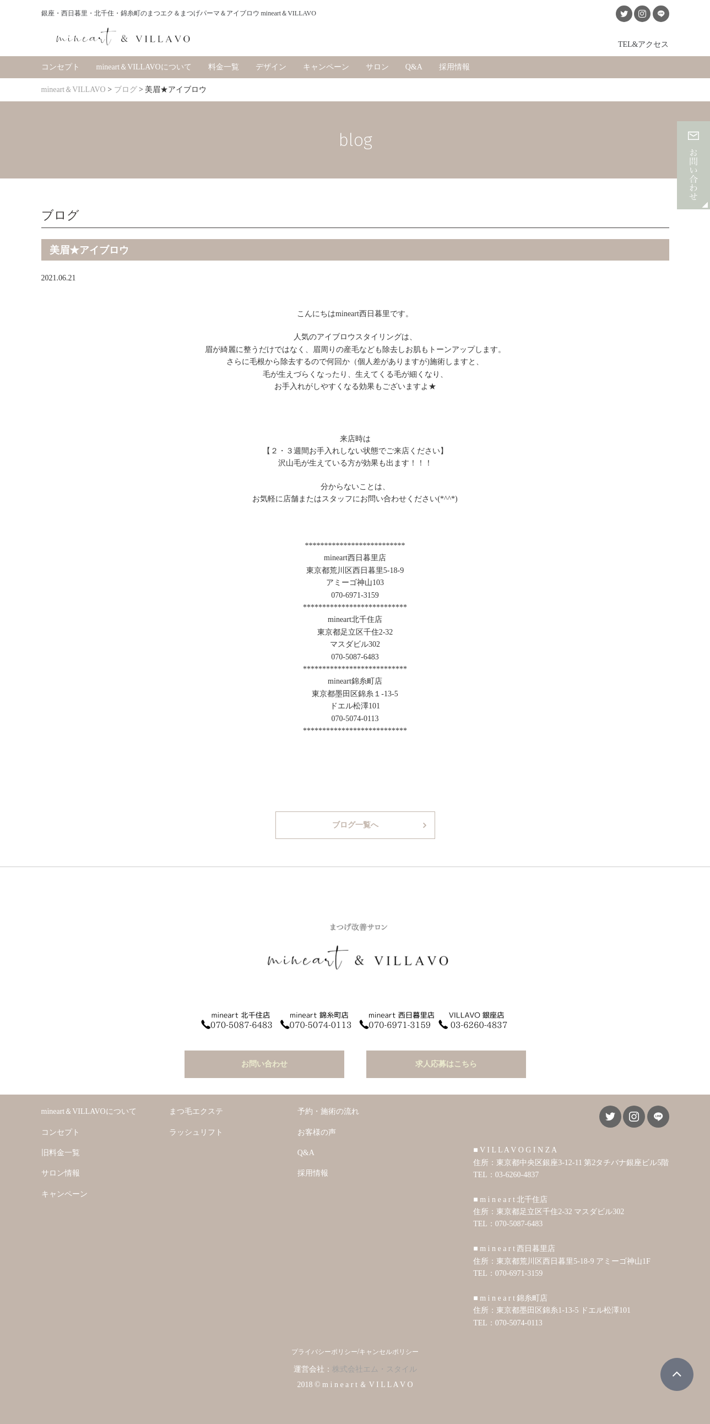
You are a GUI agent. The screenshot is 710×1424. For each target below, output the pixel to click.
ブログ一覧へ (355, 824)
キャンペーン (326, 66)
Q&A (413, 66)
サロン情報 (60, 1170)
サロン (377, 66)
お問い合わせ (264, 1061)
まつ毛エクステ (196, 1108)
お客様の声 (316, 1129)
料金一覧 (223, 66)
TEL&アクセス (643, 43)
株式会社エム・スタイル (374, 1366)
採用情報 (454, 66)
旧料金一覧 (60, 1150)
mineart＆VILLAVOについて (144, 66)
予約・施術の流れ (328, 1108)
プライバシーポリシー (324, 1349)
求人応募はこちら (446, 1061)
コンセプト (60, 66)
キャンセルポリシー (389, 1349)
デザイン (271, 66)
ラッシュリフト (196, 1129)
